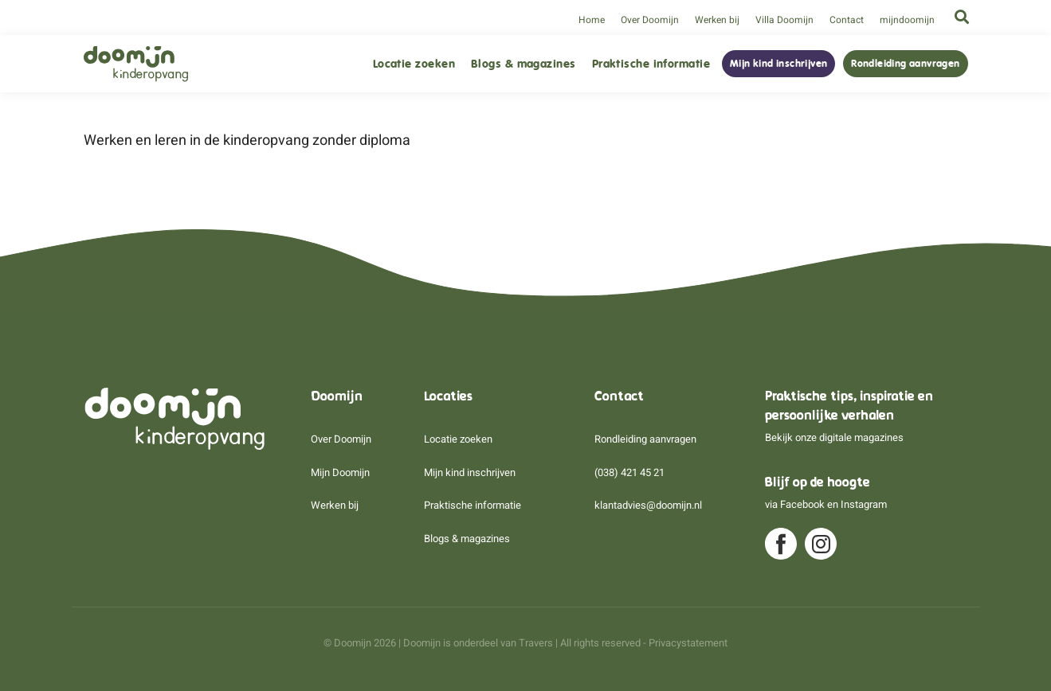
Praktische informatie (651, 64)
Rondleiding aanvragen (905, 63)
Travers (536, 643)
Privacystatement (688, 643)
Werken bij (717, 19)
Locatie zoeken (414, 64)
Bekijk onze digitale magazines (834, 437)
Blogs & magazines (523, 64)
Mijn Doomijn (340, 472)
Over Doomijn (650, 19)
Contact (846, 19)
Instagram (864, 504)
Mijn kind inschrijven (778, 63)
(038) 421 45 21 (629, 472)
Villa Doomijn (784, 19)
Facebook (802, 504)
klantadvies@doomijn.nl (648, 505)
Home (591, 19)
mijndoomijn (907, 19)
